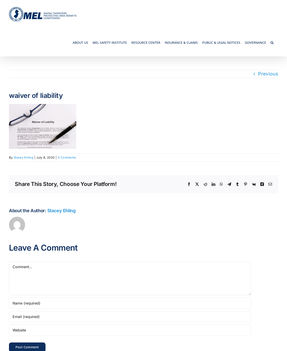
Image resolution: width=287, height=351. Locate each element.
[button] (272, 42)
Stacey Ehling (23, 157)
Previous (268, 74)
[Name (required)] (130, 303)
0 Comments (67, 157)
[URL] (130, 330)
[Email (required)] (130, 316)
